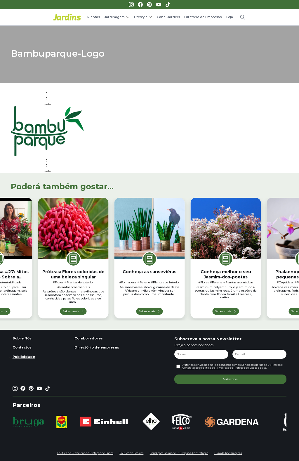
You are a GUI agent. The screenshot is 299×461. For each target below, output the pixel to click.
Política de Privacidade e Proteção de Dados (229, 367)
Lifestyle (140, 17)
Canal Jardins (168, 17)
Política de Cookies (131, 453)
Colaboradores (88, 338)
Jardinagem (114, 17)
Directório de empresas (96, 347)
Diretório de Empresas (203, 17)
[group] (28, 422)
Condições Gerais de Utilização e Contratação (179, 453)
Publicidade (24, 357)
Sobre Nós (22, 338)
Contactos (22, 347)
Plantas (93, 17)
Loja (229, 17)
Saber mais (70, 311)
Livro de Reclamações (228, 453)
